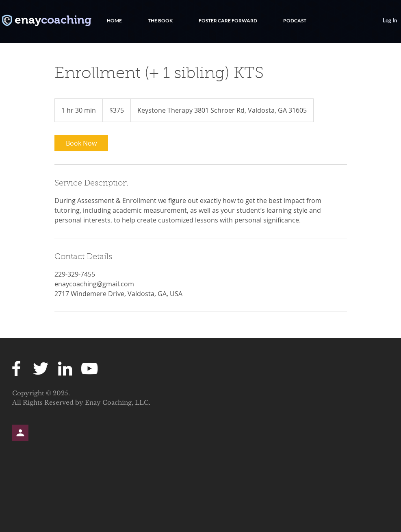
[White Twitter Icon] (40, 368)
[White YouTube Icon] (89, 368)
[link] (81, 143)
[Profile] (20, 433)
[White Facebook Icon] (16, 368)
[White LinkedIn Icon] (65, 368)
